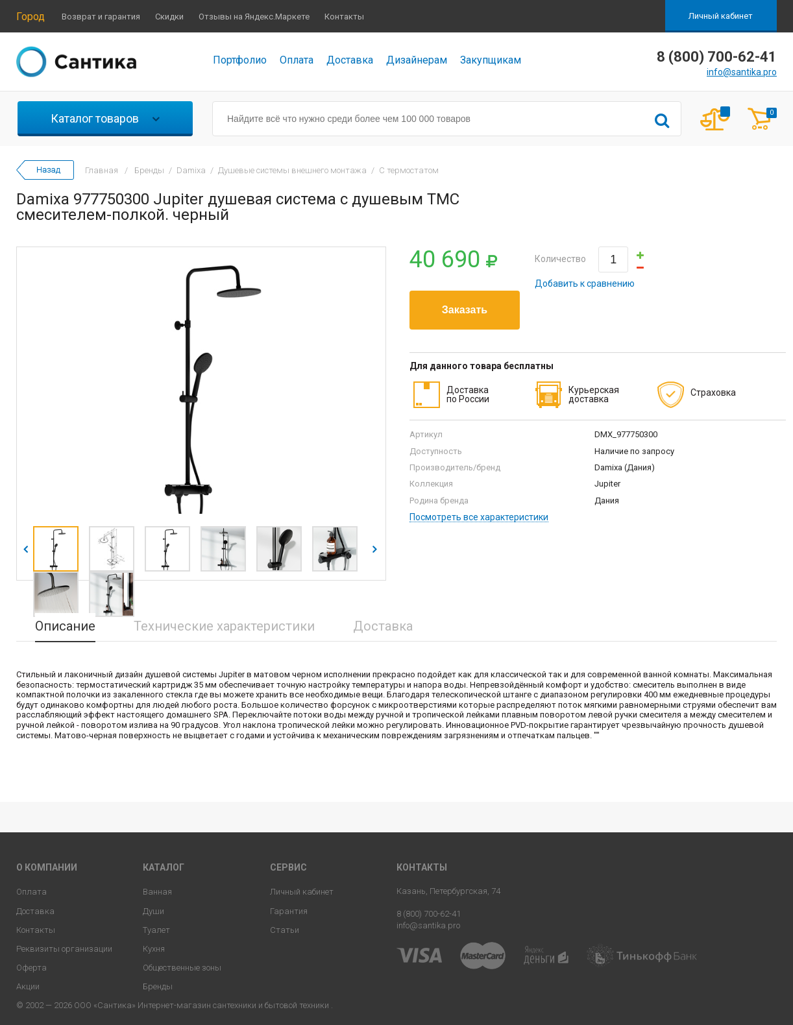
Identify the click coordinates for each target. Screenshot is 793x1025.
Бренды (158, 986)
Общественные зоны (182, 967)
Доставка (349, 60)
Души (153, 911)
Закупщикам (490, 60)
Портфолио (240, 60)
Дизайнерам (416, 60)
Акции (28, 986)
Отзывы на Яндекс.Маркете (254, 16)
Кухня (154, 949)
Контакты (344, 16)
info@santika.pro (742, 72)
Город (30, 16)
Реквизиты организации (64, 949)
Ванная (157, 892)
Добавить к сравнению (585, 283)
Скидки (169, 16)
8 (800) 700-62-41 (428, 914)
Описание (65, 626)
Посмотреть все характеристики (478, 517)
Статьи (284, 930)
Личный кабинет (721, 16)
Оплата (296, 60)
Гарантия (289, 911)
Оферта (31, 967)
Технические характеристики (224, 626)
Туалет (156, 930)
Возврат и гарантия (101, 16)
